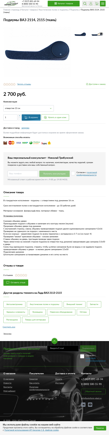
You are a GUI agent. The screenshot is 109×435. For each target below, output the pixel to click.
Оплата (58, 379)
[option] (37, 52)
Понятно (100, 428)
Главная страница (11, 10)
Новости (7, 383)
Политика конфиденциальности (39, 388)
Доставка (59, 383)
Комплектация (10, 102)
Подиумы (74, 10)
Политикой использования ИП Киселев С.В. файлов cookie (31, 430)
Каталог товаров (63, 3)
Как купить (34, 383)
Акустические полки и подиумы (54, 10)
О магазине (8, 379)
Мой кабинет (9, 391)
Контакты (7, 387)
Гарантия (33, 379)
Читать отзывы (24, 84)
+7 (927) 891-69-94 (30, 1)
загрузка (25, 128)
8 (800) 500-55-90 (30, 4)
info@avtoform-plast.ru (91, 398)
